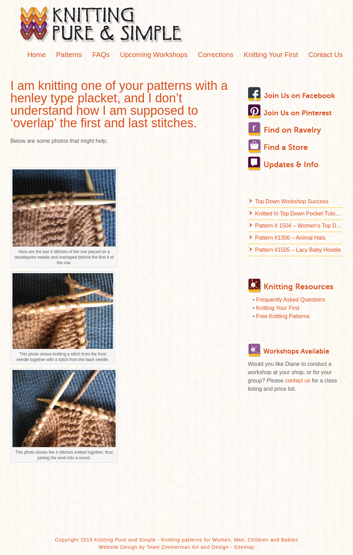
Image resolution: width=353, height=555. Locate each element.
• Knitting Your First (276, 308)
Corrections (215, 54)
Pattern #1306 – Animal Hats (290, 238)
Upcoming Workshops (154, 54)
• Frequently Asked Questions (289, 300)
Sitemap (244, 547)
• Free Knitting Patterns (281, 316)
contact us (297, 380)
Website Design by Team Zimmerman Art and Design (164, 547)
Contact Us (325, 54)
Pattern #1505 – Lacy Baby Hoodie (298, 250)
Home (36, 54)
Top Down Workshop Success (291, 201)
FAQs (101, 54)
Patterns (69, 54)
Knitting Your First (271, 54)
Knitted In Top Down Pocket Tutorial (299, 213)
